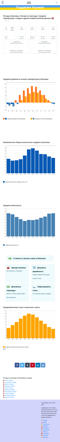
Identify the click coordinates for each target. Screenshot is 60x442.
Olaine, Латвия (9, 384)
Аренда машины (18, 268)
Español (44, 426)
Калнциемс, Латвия (10, 391)
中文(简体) (45, 433)
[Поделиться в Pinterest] (32, 365)
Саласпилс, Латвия (10, 382)
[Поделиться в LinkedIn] (37, 365)
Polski (43, 422)
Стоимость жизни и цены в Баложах (29, 258)
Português (45, 428)
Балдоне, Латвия (10, 386)
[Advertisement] (30, 68)
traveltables (29, 2)
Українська (45, 424)
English (44, 420)
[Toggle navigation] (56, 2)
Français (44, 437)
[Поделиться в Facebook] (17, 365)
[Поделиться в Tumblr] (27, 365)
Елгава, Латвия (9, 393)
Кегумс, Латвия (9, 397)
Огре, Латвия (9, 388)
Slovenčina (45, 430)
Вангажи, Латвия (10, 395)
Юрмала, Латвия (10, 390)
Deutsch (44, 435)
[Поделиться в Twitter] (22, 365)
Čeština (44, 431)
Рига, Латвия (9, 380)
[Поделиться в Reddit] (43, 365)
